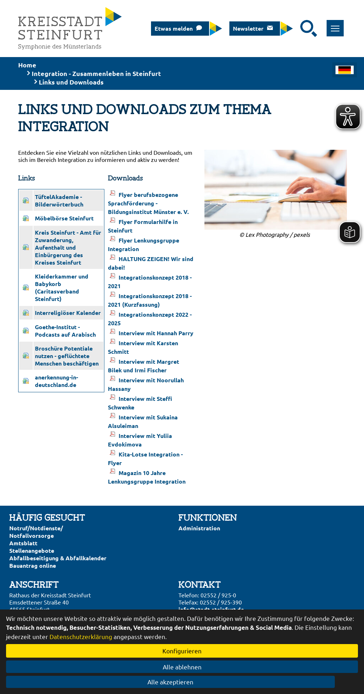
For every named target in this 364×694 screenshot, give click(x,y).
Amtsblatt (23, 543)
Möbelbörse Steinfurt (64, 218)
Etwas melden (174, 28)
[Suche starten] (308, 28)
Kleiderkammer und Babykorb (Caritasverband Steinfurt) (61, 287)
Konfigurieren (182, 650)
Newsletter (248, 28)
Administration (199, 528)
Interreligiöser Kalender (68, 312)
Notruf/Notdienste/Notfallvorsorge (36, 531)
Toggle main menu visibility (337, 24)
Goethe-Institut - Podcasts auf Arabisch (65, 330)
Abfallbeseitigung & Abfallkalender (57, 558)
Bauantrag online (32, 565)
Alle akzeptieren (182, 681)
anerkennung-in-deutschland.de (56, 380)
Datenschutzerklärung (81, 636)
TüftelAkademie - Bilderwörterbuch (59, 200)
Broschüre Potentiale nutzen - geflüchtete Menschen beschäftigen (67, 356)
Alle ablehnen (182, 666)
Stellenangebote (31, 550)
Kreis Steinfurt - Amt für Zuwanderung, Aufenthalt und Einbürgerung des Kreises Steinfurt (68, 247)
